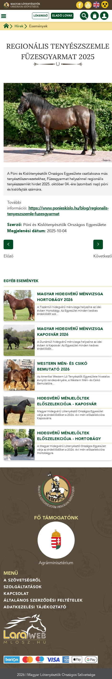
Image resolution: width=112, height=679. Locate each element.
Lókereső (41, 15)
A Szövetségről (22, 580)
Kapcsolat (16, 593)
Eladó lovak (62, 15)
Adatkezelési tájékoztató (35, 607)
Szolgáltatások (23, 587)
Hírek (19, 26)
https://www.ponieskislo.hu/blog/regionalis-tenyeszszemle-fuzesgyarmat (58, 211)
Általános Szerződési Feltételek (43, 600)
